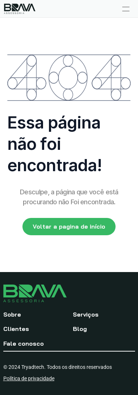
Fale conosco (23, 343)
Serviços (86, 314)
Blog (80, 328)
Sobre (12, 314)
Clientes (16, 328)
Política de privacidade (28, 378)
